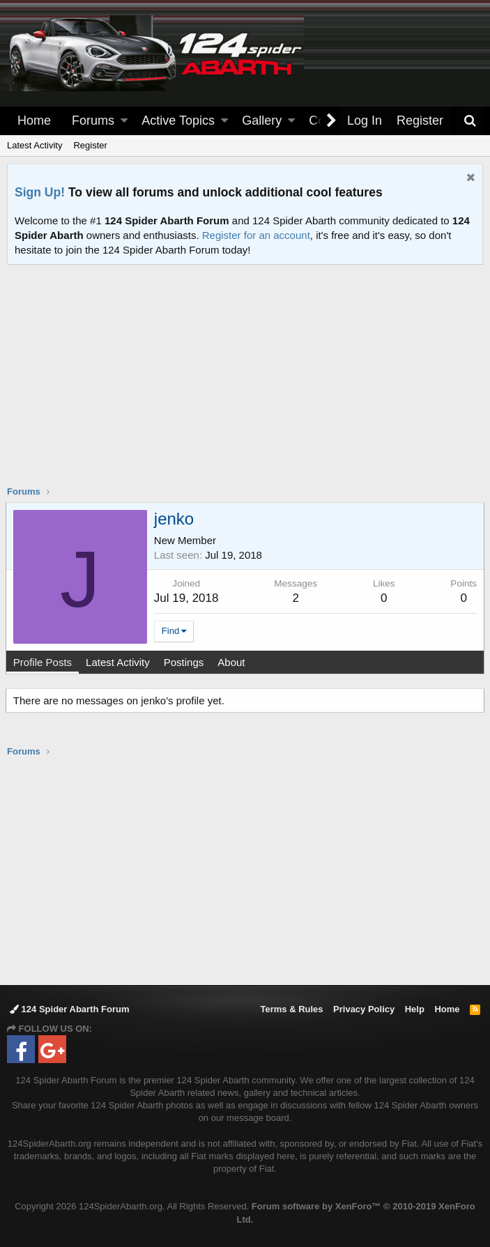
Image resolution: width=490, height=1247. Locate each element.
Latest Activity (34, 145)
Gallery (262, 120)
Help (414, 1009)
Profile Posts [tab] (44, 662)
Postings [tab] (185, 662)
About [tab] (232, 662)
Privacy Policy (364, 1009)
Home (34, 120)
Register (90, 145)
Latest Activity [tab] (119, 662)
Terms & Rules (291, 1009)
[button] (124, 121)
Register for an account (256, 235)
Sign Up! (40, 192)
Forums (93, 120)
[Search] (470, 121)
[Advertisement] (248, 383)
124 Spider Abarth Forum (69, 1009)
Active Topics (178, 120)
